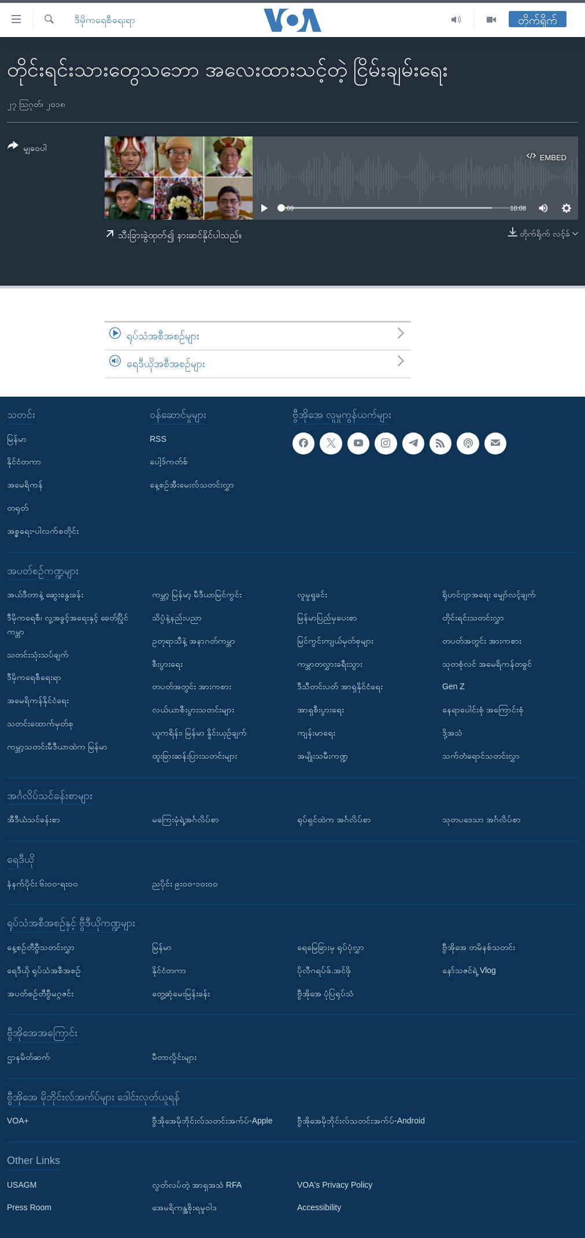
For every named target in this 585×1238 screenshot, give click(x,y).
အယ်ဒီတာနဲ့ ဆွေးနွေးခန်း (45, 594)
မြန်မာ (17, 438)
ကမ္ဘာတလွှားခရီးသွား (329, 663)
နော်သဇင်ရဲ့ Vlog (469, 969)
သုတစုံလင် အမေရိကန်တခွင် (487, 663)
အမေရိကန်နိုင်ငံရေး (38, 700)
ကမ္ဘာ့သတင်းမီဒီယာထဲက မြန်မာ (57, 746)
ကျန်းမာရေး (316, 732)
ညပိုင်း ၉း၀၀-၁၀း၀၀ (185, 883)
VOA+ (18, 1120)
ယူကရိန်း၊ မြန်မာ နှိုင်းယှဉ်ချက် (199, 732)
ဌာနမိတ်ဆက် (28, 1057)
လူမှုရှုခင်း (312, 594)
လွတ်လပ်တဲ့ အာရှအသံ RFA (197, 1184)
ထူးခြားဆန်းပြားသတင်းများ (194, 755)
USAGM (21, 1184)
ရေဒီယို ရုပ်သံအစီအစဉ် (44, 969)
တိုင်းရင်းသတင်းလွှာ (473, 617)
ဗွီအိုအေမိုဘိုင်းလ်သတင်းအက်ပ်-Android (361, 1120)
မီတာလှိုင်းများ (174, 1057)
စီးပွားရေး (167, 663)
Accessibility (319, 1207)
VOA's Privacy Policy (334, 1184)
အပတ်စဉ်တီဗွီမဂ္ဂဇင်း (40, 992)
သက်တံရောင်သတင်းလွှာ (481, 755)
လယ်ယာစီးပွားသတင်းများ (193, 709)
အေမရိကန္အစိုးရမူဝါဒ (184, 1207)
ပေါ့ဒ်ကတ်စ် (169, 461)
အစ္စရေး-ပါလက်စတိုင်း (43, 530)
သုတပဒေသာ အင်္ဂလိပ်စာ (481, 819)
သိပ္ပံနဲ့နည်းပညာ (177, 617)
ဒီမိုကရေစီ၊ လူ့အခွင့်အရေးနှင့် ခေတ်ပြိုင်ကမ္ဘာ (67, 624)
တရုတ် (17, 507)
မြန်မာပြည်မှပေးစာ (327, 617)
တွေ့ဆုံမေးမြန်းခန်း (181, 992)
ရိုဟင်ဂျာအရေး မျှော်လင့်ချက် (489, 594)
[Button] (27, 148)
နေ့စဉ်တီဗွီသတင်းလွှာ (41, 947)
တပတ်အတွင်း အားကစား (191, 686)
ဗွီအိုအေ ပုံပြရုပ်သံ (325, 992)
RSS (158, 438)
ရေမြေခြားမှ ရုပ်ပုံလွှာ (330, 947)
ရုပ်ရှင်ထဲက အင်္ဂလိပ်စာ (334, 819)
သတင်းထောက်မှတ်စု (40, 723)
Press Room (29, 1207)
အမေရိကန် (25, 484)
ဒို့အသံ (452, 732)
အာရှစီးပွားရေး (320, 709)
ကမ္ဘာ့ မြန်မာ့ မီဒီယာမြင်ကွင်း (197, 594)
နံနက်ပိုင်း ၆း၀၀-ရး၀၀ (42, 883)
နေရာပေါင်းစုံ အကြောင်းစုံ (483, 709)
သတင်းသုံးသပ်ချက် (38, 654)
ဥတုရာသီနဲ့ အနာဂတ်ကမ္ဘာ (193, 640)
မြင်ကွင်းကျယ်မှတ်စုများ (335, 640)
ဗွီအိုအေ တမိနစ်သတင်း (478, 947)
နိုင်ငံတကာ (24, 461)
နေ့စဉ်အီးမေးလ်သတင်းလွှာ (192, 484)
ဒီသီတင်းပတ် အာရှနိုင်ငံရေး (340, 686)
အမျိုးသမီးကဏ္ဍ (322, 755)
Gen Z (453, 686)
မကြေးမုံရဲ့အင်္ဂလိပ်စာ (185, 819)
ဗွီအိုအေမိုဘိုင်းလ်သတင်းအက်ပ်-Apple (212, 1120)
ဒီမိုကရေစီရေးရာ (105, 20)
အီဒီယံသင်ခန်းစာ (33, 819)
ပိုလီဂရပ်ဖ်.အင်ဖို (324, 969)
